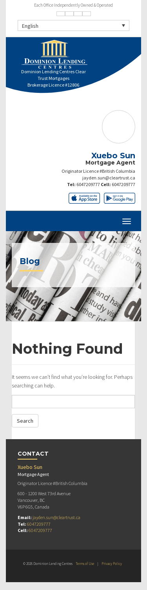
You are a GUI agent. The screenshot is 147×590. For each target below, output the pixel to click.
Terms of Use (85, 563)
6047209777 (88, 184)
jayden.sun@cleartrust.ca (108, 178)
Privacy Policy (112, 563)
